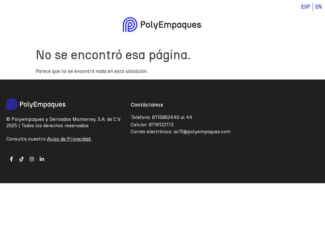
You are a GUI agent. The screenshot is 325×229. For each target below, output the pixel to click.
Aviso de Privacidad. (69, 139)
